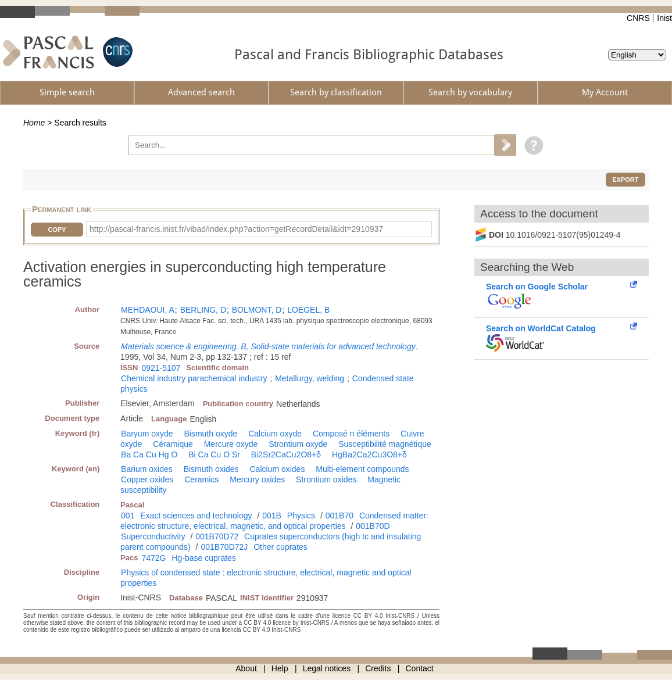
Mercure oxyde (231, 444)
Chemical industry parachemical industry (194, 378)
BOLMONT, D (257, 309)
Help (279, 668)
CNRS (638, 18)
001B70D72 (216, 536)
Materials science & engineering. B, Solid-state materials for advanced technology (268, 346)
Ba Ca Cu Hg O (149, 454)
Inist (664, 18)
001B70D (372, 526)
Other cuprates (280, 547)
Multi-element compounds (362, 469)
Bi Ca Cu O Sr (214, 454)
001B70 (339, 515)
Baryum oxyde (147, 433)
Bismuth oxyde (210, 433)
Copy (57, 229)
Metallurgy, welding (309, 378)
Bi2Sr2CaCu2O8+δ (286, 454)
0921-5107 (160, 368)
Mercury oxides (257, 479)
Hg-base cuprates (203, 558)
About (246, 668)
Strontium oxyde (298, 444)
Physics (301, 515)
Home (34, 122)
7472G (153, 558)
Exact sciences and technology (196, 515)
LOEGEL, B (308, 309)
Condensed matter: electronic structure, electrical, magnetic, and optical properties (274, 521)
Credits (378, 668)
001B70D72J (224, 547)
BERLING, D (203, 309)
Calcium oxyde (275, 433)
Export (625, 179)
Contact (420, 668)
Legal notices (327, 668)
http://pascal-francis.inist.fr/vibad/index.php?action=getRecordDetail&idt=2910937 (236, 229)
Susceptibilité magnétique (384, 444)
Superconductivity (153, 536)
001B (271, 515)
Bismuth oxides (211, 469)
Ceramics (201, 479)
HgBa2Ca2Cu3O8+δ (369, 454)
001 (127, 515)
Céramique (172, 444)
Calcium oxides (277, 469)
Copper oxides (147, 479)
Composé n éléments (351, 433)
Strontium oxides (326, 479)
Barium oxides (147, 469)
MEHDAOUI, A (147, 309)
